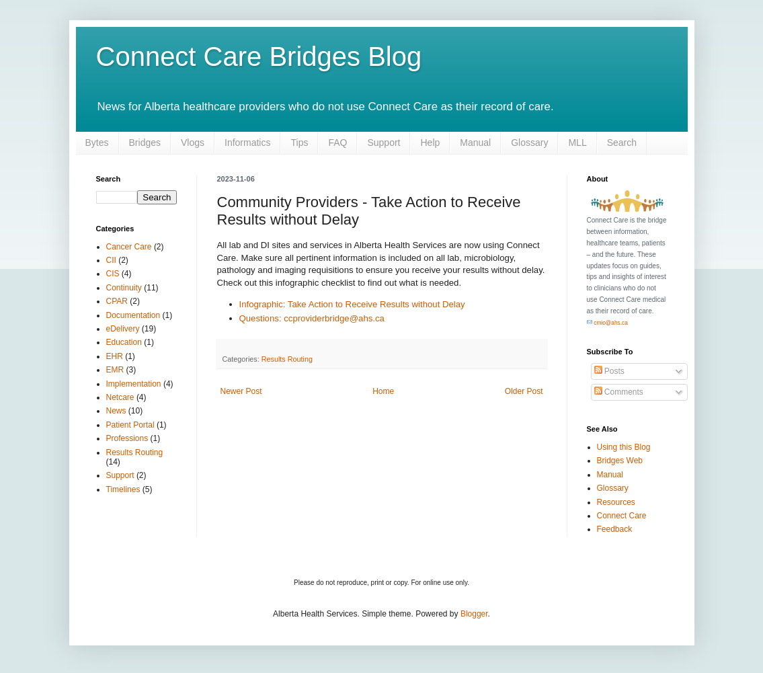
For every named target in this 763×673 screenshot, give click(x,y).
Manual (475, 142)
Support (383, 142)
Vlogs (192, 142)
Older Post (524, 391)
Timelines (123, 489)
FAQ (337, 142)
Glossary (529, 142)
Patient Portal (130, 425)
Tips (299, 142)
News (116, 410)
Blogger (474, 614)
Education (124, 342)
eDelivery (123, 328)
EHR (114, 356)
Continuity (124, 287)
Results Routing (287, 359)
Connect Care (622, 515)
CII (111, 260)
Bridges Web (620, 460)
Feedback (615, 529)
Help (430, 142)
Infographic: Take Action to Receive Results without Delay (352, 304)
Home (383, 391)
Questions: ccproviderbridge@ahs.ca (312, 318)
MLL (577, 142)
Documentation (133, 315)
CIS (113, 273)
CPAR (117, 301)
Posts (609, 371)
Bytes (97, 142)
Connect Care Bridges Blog (259, 56)
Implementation (133, 384)
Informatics (247, 142)
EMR (115, 369)
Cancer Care (129, 246)
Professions (127, 438)
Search (622, 142)
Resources (616, 502)
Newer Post (241, 391)
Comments (618, 392)
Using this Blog (624, 447)
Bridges (145, 142)
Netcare (120, 397)
